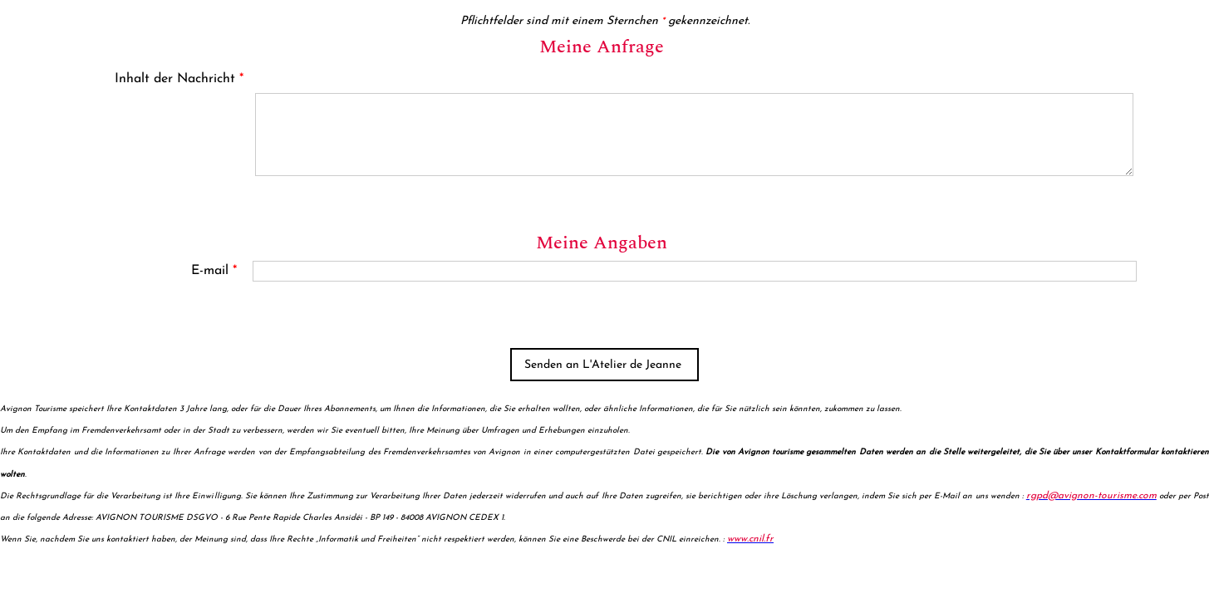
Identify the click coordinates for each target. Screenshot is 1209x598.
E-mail (214, 270)
